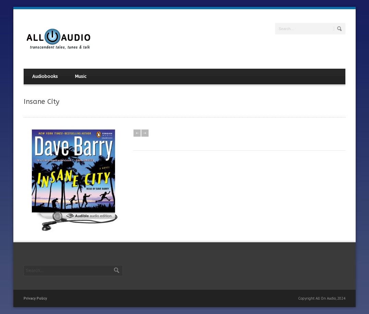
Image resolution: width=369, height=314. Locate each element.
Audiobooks (45, 76)
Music (80, 76)
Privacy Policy (35, 298)
